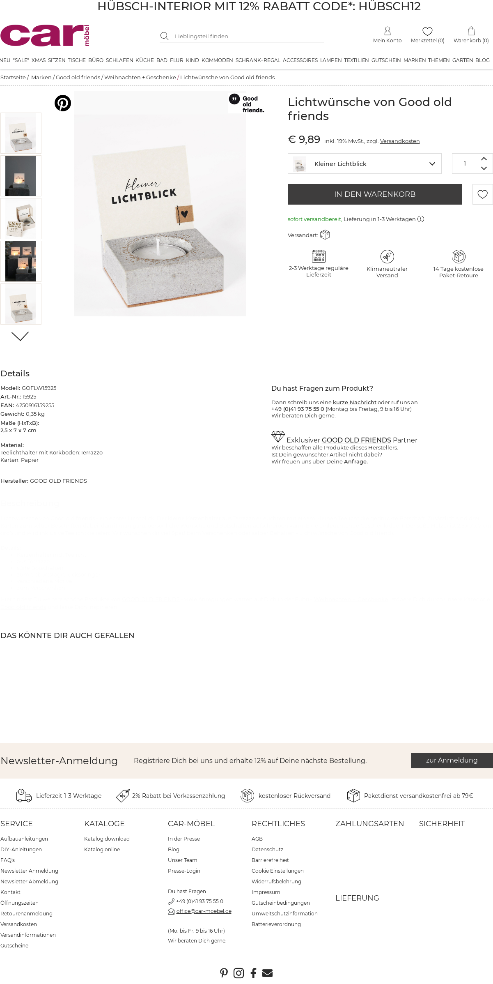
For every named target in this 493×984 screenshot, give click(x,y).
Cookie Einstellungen (278, 871)
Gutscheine (14, 946)
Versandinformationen (28, 935)
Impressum (266, 892)
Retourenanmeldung (26, 913)
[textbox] (364, 163)
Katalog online (102, 849)
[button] (20, 133)
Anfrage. (356, 461)
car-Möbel (191, 823)
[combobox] (365, 163)
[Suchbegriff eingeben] (248, 36)
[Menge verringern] (484, 169)
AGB (257, 839)
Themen (439, 60)
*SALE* (21, 60)
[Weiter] (21, 337)
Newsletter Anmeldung (29, 871)
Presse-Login (184, 871)
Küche (144, 60)
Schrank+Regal (258, 60)
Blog (482, 60)
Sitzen (57, 60)
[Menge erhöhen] (484, 158)
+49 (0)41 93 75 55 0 (199, 901)
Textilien (356, 60)
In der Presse (184, 839)
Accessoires (300, 60)
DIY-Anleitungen (21, 849)
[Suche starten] (166, 36)
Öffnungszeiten (19, 903)
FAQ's (7, 860)
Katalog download (107, 839)
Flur (176, 60)
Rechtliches (278, 823)
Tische (77, 60)
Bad (161, 60)
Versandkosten (400, 141)
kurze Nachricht (354, 402)
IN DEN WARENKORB (375, 194)
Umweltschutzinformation (285, 913)
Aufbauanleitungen (24, 839)
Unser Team (182, 860)
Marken (415, 60)
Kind (192, 60)
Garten (462, 60)
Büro (95, 60)
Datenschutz (267, 849)
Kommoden (217, 60)
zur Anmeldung (452, 760)
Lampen (331, 60)
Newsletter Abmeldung (29, 881)
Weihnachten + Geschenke (140, 77)
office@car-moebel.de (204, 911)
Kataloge (104, 823)
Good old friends (78, 77)
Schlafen (119, 60)
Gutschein (386, 60)
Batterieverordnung (276, 924)
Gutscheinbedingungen (281, 903)
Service (16, 823)
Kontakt (10, 892)
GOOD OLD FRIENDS (356, 440)
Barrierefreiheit (270, 860)
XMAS (39, 60)
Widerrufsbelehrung (276, 881)
